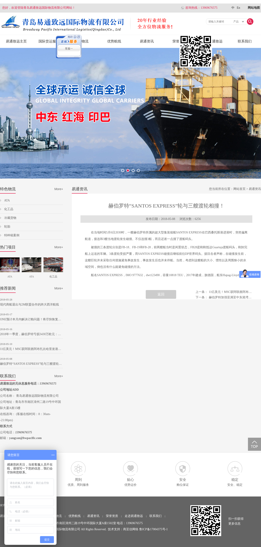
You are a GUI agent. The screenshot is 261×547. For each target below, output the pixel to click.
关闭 (197, 69)
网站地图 (254, 7)
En (238, 7)
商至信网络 (130, 529)
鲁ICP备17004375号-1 (153, 529)
